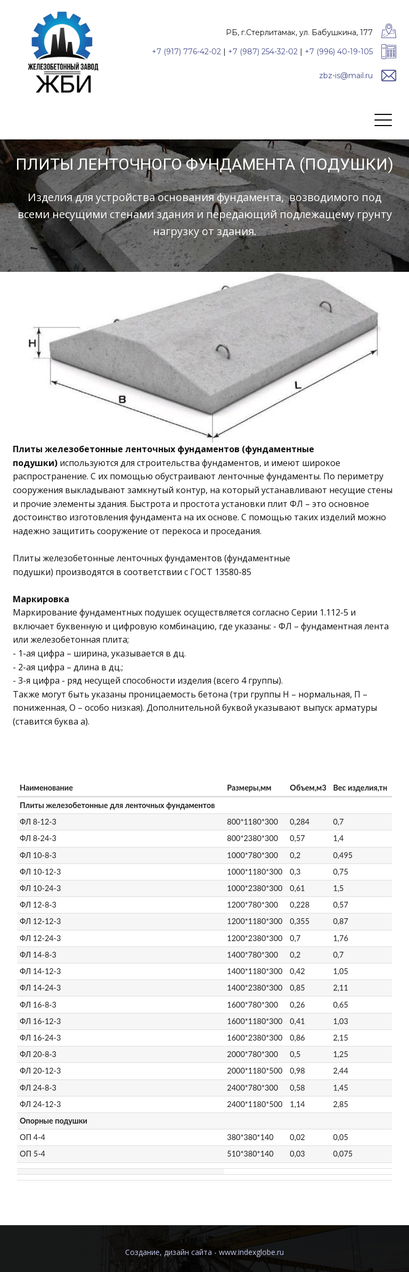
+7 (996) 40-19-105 (339, 51)
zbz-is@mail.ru (346, 75)
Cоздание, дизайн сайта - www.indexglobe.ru (204, 1252)
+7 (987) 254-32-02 (263, 51)
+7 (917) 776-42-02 (186, 51)
